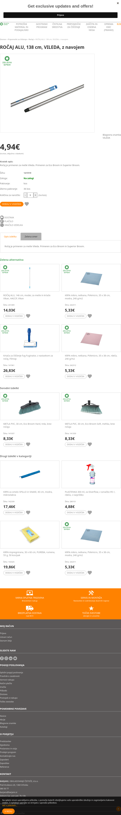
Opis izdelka (10, 236)
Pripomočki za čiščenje (17, 39)
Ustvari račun (6, 637)
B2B (119, 24)
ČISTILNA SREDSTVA (57, 26)
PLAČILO (8, 221)
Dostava (3, 694)
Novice (3, 716)
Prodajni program (8, 752)
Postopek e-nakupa (8, 698)
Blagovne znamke (8, 723)
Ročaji (31, 39)
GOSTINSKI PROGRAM (42, 26)
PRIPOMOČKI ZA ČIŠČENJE (74, 26)
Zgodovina (4, 745)
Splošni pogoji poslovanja (11, 672)
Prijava (3, 633)
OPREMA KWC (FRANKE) (108, 27)
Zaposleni (4, 759)
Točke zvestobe (7, 701)
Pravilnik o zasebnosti (10, 676)
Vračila (3, 687)
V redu (8, 811)
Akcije (2, 719)
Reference (4, 767)
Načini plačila (6, 683)
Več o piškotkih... (9, 805)
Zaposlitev (4, 763)
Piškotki (3, 690)
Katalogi (3, 727)
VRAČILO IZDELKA (13, 225)
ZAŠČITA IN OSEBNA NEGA (92, 27)
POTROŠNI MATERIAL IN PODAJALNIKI (22, 27)
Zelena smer (31, 236)
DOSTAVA (9, 217)
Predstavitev (5, 741)
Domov (3, 39)
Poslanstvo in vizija (8, 748)
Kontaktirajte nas (7, 756)
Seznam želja (6, 640)
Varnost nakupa (7, 679)
